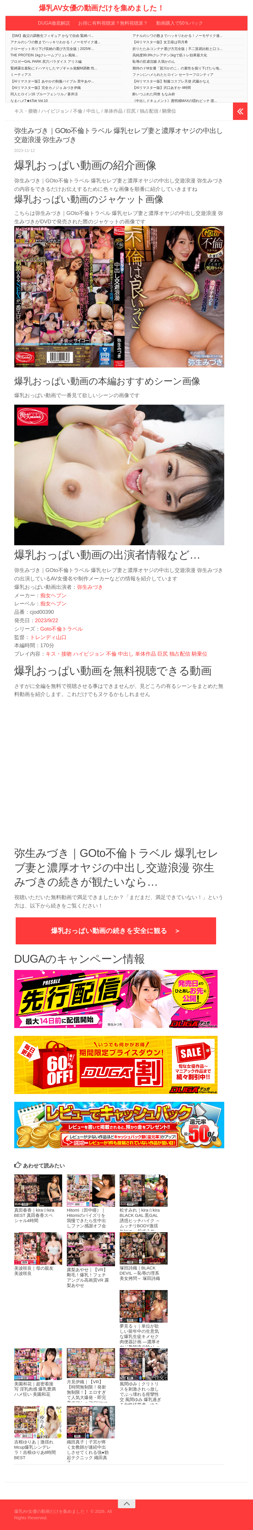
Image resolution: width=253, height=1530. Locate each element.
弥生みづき (90, 587)
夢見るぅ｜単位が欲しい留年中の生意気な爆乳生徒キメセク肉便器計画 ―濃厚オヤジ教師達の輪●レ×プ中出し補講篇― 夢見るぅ (140, 1341)
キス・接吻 (25, 111)
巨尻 (131, 111)
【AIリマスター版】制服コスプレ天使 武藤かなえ (171, 81)
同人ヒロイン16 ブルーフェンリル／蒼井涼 (44, 94)
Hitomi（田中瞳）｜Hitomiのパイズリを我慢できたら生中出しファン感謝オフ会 (86, 1218)
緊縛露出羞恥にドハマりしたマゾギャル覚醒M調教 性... (53, 68)
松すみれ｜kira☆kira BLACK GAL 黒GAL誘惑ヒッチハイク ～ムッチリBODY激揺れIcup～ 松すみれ (140, 1221)
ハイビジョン (55, 111)
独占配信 (149, 111)
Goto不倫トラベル (61, 629)
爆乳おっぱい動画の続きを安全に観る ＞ (116, 930)
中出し (93, 111)
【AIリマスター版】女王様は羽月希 (160, 42)
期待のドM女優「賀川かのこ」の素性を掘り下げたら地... (177, 68)
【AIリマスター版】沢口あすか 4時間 (161, 88)
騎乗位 (169, 111)
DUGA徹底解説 (54, 23)
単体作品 (113, 111)
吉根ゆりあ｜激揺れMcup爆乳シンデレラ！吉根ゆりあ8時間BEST (35, 1449)
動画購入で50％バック (179, 23)
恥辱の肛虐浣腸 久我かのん (153, 62)
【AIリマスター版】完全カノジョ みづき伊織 (45, 88)
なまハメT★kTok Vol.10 (29, 101)
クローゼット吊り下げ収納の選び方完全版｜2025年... (52, 49)
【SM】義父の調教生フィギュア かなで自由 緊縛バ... (52, 36)
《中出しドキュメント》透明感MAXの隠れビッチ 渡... (174, 101)
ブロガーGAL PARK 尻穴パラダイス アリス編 (46, 62)
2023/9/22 (46, 620)
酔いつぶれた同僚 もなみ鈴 (153, 94)
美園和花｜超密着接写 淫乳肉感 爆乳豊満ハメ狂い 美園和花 (35, 1389)
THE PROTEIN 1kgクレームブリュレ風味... (44, 55)
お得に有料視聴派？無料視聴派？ (113, 23)
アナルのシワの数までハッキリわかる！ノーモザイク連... (177, 36)
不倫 (77, 111)
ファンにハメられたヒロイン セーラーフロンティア (172, 75)
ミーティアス (20, 75)
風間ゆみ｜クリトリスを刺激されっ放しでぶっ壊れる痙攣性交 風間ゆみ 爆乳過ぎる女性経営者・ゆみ (140, 1394)
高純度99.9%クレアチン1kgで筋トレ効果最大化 (169, 55)
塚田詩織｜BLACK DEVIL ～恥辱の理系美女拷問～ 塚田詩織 (140, 1273)
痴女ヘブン (53, 595)
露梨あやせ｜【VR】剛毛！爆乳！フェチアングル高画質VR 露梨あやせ (88, 1277)
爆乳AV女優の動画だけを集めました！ (101, 8)
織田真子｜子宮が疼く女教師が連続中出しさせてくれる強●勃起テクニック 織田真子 (88, 1452)
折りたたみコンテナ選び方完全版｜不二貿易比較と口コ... (177, 49)
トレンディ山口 (48, 637)
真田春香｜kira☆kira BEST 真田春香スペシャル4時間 (34, 1215)
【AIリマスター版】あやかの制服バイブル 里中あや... (52, 81)
